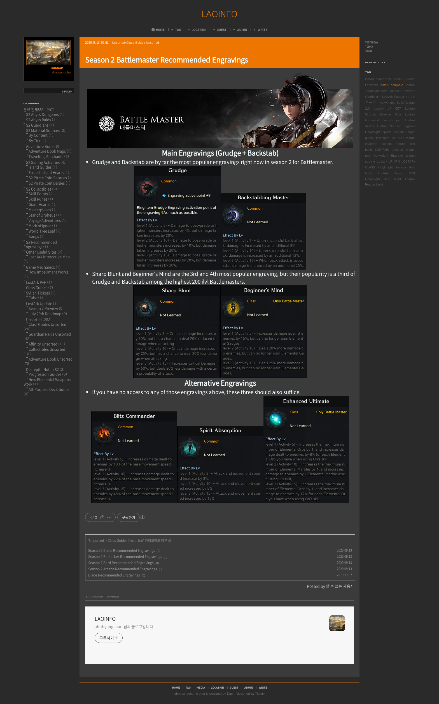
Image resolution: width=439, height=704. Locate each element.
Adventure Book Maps (50, 151)
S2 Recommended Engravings (40, 244)
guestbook (234, 687)
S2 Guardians (40, 125)
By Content (41, 135)
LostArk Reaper (393, 96)
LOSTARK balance (389, 149)
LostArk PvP (39, 282)
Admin (239, 29)
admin (248, 687)
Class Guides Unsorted (125, 540)
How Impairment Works (46, 274)
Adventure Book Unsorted (48, 361)
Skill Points (41, 193)
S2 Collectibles (41, 188)
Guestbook (219, 29)
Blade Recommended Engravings (114, 575)
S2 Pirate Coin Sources (51, 177)
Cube (36, 297)
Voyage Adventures (47, 220)
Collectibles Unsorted (44, 351)
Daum (231, 693)
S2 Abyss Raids (41, 119)
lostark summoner (378, 79)
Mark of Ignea (43, 225)
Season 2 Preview (46, 308)
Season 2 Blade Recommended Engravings (121, 550)
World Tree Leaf (44, 230)
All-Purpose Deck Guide (46, 391)
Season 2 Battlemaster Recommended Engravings (166, 59)
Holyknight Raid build (383, 179)
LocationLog (196, 29)
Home (158, 29)
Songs (37, 236)
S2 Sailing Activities (45, 162)
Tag (176, 29)
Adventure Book (42, 146)
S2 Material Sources (45, 130)
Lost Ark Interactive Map (47, 259)
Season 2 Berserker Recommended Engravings (125, 556)
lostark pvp (392, 120)
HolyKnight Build (391, 102)
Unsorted (96, 540)
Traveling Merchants (49, 156)
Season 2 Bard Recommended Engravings (121, 562)
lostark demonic (391, 85)
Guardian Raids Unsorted (47, 336)
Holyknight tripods (378, 132)
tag (188, 687)
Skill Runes (41, 199)
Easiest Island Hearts (49, 172)
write (263, 687)
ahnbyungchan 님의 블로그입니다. (124, 626)
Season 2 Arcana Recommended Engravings (122, 568)
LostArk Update (42, 303)
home (176, 687)
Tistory (260, 693)
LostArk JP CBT (387, 108)
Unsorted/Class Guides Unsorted (135, 42)
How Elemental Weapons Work (47, 381)
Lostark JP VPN (388, 161)
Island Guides (43, 167)
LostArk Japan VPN (396, 173)
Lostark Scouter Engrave (396, 126)
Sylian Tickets (40, 292)
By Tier (37, 140)
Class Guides (39, 287)
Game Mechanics (43, 267)
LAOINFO (219, 13)
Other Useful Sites (44, 251)
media (201, 687)
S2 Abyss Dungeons (45, 114)
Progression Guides (48, 374)
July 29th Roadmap (48, 313)
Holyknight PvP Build (390, 138)
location (217, 687)
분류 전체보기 (39, 109)
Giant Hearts (42, 204)
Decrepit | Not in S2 (45, 369)
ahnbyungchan (184, 693)
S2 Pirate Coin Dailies (49, 183)
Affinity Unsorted (47, 343)
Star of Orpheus (45, 214)
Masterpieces (43, 209)
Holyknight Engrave (388, 155)
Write (260, 29)
